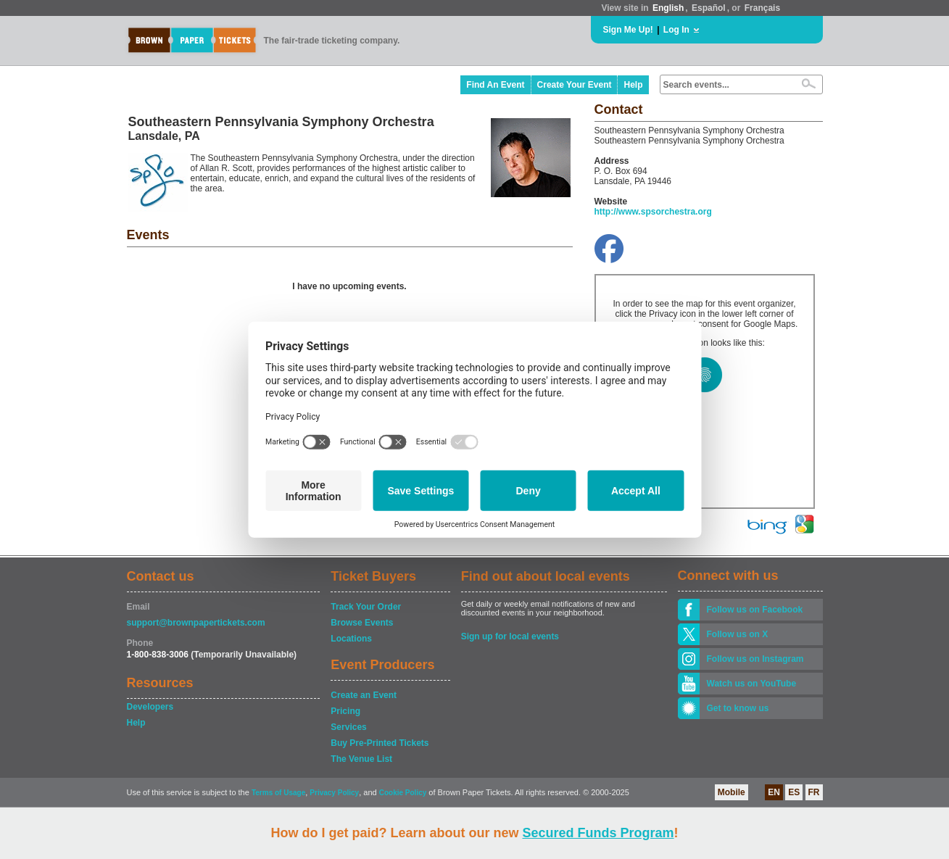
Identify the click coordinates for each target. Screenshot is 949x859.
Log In (676, 30)
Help (632, 85)
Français (762, 8)
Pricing (345, 711)
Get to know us (738, 708)
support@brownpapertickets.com (196, 623)
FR (814, 792)
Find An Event (495, 85)
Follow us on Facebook (755, 610)
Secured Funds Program (598, 833)
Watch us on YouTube (752, 684)
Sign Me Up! (628, 30)
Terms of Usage (278, 793)
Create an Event (364, 695)
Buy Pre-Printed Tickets (379, 743)
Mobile (731, 792)
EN (774, 792)
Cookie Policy (403, 793)
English (668, 8)
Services (348, 727)
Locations (351, 639)
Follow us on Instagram (755, 659)
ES (794, 792)
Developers (150, 707)
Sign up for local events (510, 636)
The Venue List (361, 759)
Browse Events (362, 623)
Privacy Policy (334, 793)
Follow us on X (737, 634)
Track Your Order (366, 607)
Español (709, 8)
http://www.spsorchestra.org (653, 212)
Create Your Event (574, 85)
